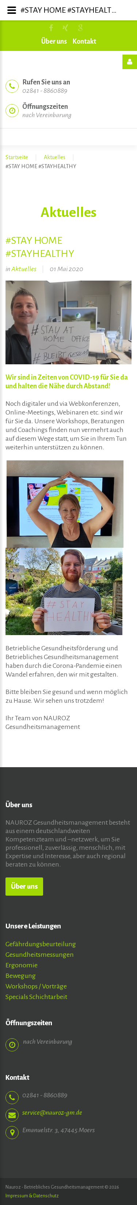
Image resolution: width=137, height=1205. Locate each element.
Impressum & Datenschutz (32, 1195)
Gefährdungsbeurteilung (40, 944)
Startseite (16, 157)
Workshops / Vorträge (36, 986)
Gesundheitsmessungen (39, 954)
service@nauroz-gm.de (52, 1104)
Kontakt (84, 41)
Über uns (54, 41)
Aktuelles (54, 157)
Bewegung (20, 975)
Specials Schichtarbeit (36, 996)
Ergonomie (21, 965)
